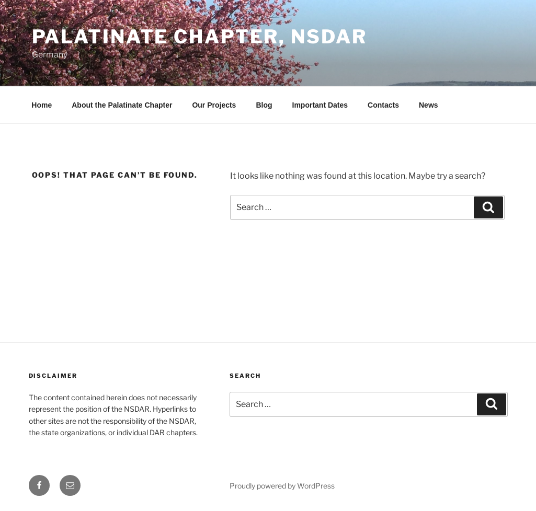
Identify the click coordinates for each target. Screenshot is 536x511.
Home (41, 105)
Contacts (383, 105)
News (428, 105)
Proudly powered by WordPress (282, 485)
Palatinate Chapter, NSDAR (199, 36)
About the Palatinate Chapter (122, 105)
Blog (264, 105)
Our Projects (214, 105)
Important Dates (320, 105)
